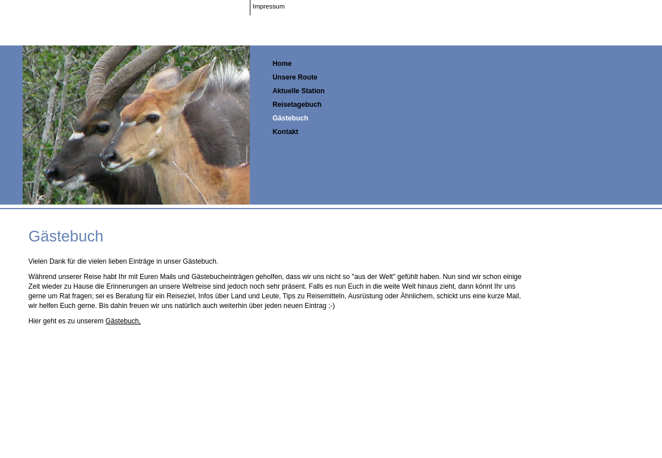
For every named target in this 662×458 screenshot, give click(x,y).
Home (282, 64)
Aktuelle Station (299, 91)
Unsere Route (295, 77)
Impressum (269, 6)
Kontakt (285, 132)
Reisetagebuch (297, 105)
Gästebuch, (123, 321)
